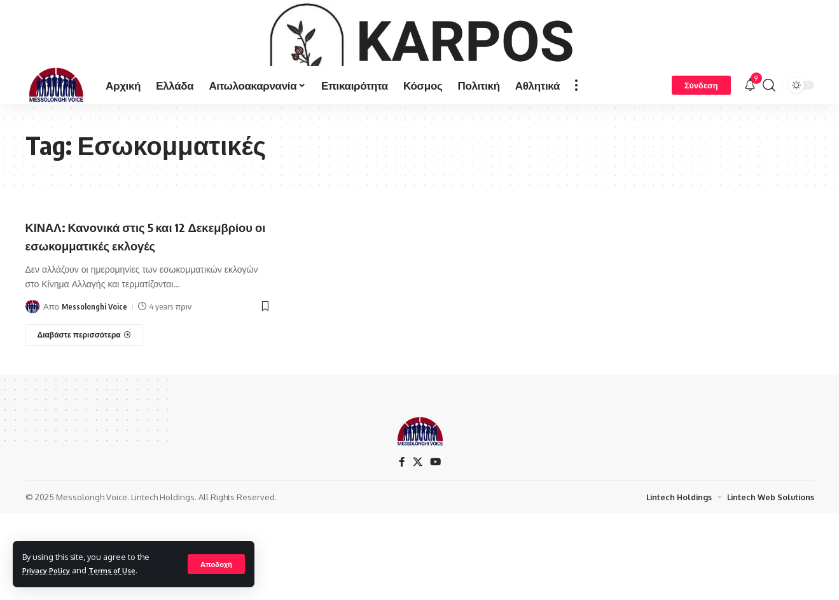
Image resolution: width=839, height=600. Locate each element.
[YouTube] (436, 526)
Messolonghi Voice (95, 388)
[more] (576, 149)
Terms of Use (123, 570)
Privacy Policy (50, 570)
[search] (769, 149)
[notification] (750, 149)
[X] (417, 526)
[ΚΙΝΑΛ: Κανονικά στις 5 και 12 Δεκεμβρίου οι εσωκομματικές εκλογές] (84, 417)
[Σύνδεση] (701, 148)
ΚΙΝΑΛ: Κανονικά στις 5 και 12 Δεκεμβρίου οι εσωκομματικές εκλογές (124, 308)
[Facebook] (401, 526)
